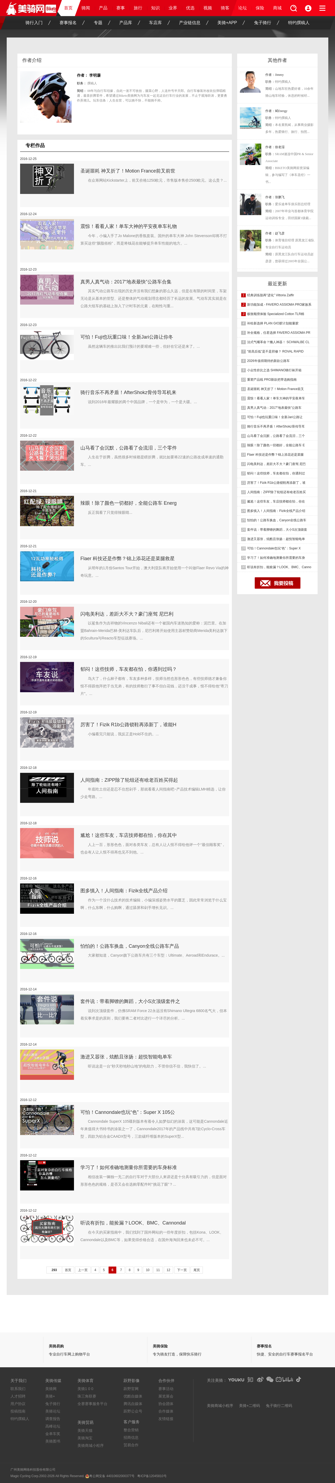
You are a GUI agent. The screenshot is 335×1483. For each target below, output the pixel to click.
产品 (103, 8)
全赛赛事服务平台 (92, 1404)
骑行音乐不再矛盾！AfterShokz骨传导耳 (276, 426)
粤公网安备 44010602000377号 (112, 1476)
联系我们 (17, 1389)
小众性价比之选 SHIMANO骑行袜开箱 (274, 370)
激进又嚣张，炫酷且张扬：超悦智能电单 (276, 539)
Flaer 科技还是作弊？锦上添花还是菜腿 (275, 454)
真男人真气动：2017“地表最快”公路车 (274, 408)
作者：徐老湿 (275, 147)
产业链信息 (194, 22)
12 (168, 1270)
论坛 (242, 8)
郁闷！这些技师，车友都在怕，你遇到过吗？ (128, 669)
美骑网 (51, 1389)
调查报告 (52, 1419)
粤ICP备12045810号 (151, 1476)
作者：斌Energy (276, 111)
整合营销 (131, 1430)
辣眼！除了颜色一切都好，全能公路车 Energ (128, 503)
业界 (173, 8)
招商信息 (131, 1437)
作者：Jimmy (274, 75)
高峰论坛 (52, 1426)
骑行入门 (38, 22)
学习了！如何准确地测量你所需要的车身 (276, 558)
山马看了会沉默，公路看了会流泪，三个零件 (128, 448)
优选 (190, 8)
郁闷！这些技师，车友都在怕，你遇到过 (276, 473)
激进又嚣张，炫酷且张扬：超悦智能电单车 (126, 1056)
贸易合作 (131, 1445)
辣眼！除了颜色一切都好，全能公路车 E (276, 445)
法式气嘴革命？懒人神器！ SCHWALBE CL (278, 342)
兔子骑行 (266, 22)
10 (147, 1270)
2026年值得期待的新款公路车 (268, 361)
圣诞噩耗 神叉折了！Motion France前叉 (275, 389)
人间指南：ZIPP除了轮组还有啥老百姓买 (276, 492)
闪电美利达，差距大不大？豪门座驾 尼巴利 (126, 614)
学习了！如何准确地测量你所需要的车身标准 (128, 1167)
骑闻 (85, 8)
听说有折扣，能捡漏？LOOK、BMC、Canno (279, 567)
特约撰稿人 (299, 22)
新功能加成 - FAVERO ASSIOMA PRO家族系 (279, 304)
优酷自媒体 (133, 1396)
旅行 (138, 8)
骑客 (225, 8)
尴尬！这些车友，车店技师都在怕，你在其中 (128, 835)
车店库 (159, 22)
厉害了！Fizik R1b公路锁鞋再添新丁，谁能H (128, 724)
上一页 (83, 1270)
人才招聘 (17, 1396)
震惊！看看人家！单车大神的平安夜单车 (276, 398)
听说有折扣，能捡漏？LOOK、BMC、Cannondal (133, 1223)
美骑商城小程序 (90, 1445)
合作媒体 (165, 1411)
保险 (260, 8)
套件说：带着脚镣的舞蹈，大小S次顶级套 (277, 529)
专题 (102, 22)
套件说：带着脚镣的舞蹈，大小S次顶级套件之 (130, 1001)
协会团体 (165, 1404)
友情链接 (165, 1419)
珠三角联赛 (86, 1396)
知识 (155, 8)
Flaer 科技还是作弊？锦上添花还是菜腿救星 (127, 558)
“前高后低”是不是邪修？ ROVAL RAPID (275, 351)
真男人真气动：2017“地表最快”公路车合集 (126, 281)
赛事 (120, 8)
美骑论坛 (52, 1411)
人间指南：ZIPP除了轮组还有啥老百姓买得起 (129, 780)
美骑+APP (231, 22)
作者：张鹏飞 (275, 197)
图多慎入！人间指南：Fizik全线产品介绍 (124, 890)
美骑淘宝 (84, 1438)
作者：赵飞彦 (275, 233)
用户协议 (17, 1404)
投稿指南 (17, 1411)
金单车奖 (52, 1434)
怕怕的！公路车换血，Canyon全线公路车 (276, 520)
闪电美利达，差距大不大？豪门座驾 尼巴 (276, 464)
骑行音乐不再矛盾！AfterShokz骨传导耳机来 (128, 392)
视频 (207, 8)
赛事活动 (165, 1389)
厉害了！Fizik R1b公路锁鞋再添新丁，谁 (276, 483)
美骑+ (50, 1396)
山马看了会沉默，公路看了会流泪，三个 (276, 436)
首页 (68, 8)
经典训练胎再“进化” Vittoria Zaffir (270, 295)
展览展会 (165, 1396)
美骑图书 (52, 1441)
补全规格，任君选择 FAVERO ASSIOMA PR (278, 333)
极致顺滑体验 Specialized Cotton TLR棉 (275, 314)
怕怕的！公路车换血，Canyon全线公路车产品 (129, 946)
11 (158, 1270)
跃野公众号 (133, 1411)
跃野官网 (131, 1389)
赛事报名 (72, 22)
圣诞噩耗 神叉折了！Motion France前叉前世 (127, 171)
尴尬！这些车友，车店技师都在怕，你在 (276, 501)
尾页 (196, 1270)
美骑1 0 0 (85, 1389)
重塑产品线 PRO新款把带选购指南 (272, 379)
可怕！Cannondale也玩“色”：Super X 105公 (127, 1112)
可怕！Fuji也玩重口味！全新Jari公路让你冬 (126, 337)
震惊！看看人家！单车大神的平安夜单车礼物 (128, 226)
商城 (277, 8)
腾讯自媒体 (133, 1404)
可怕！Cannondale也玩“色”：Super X (274, 548)
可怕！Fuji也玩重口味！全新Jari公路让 (275, 417)
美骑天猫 (84, 1430)
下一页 (182, 1270)
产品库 (129, 22)
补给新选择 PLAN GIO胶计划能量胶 (273, 323)
